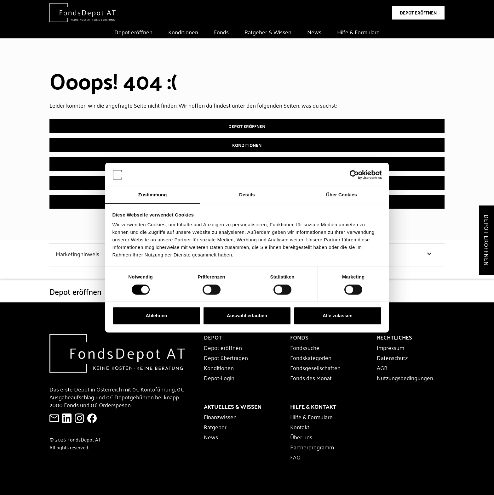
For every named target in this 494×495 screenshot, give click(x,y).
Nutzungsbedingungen (405, 377)
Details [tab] (247, 195)
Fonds (221, 31)
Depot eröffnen (133, 31)
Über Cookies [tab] (341, 195)
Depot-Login (219, 377)
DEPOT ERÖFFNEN (418, 12)
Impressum (390, 347)
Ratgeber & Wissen (267, 31)
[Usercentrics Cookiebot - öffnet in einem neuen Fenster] (354, 174)
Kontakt (299, 426)
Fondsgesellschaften (315, 367)
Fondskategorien (310, 357)
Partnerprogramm (312, 446)
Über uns (301, 436)
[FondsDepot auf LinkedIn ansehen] (67, 418)
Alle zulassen (338, 315)
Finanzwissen (220, 416)
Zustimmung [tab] (152, 195)
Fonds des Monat (311, 377)
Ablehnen (156, 315)
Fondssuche (304, 347)
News (314, 31)
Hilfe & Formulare (358, 31)
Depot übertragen (226, 357)
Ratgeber (215, 426)
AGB (382, 367)
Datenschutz (392, 357)
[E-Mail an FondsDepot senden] (54, 418)
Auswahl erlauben (247, 315)
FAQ (295, 456)
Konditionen (183, 31)
